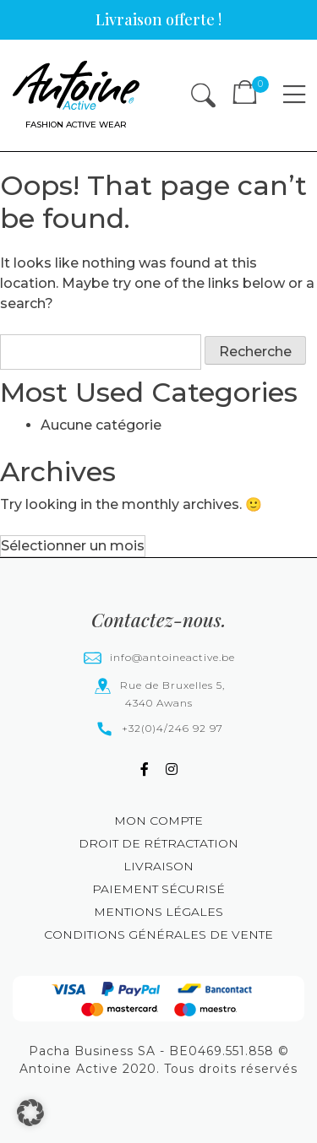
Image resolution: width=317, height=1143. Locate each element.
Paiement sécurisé (158, 889)
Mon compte (158, 820)
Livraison (158, 866)
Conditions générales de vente (158, 934)
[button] (30, 1112)
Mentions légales (158, 911)
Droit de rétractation (158, 843)
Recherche (255, 352)
